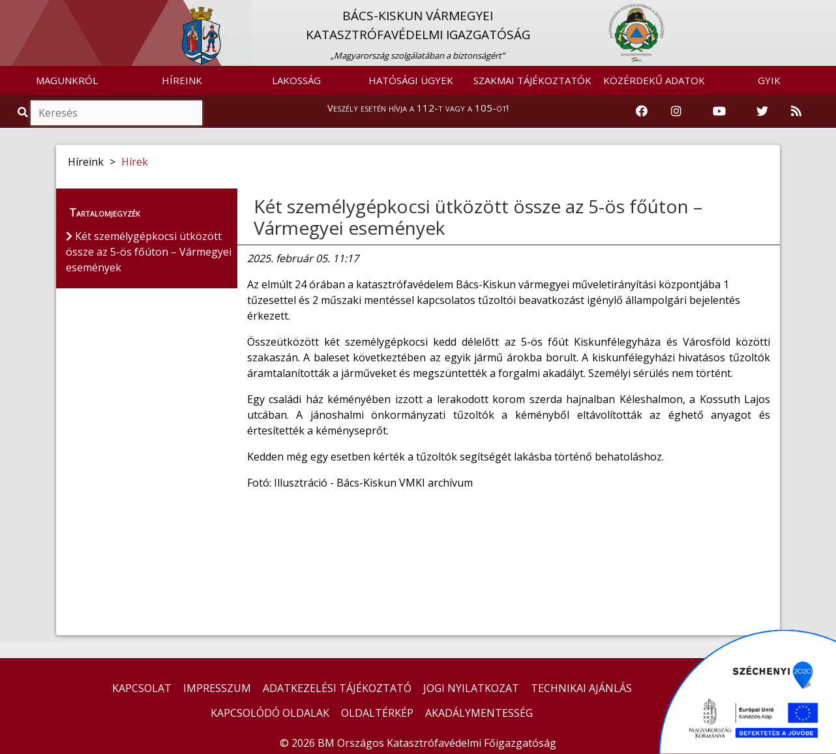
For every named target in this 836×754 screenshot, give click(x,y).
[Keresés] (116, 112)
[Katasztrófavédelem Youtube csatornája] (719, 111)
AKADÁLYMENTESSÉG (479, 713)
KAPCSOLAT (142, 688)
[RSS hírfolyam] (796, 111)
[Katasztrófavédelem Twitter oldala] (762, 111)
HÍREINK (182, 80)
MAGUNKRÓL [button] (67, 80)
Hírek (134, 162)
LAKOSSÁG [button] (296, 80)
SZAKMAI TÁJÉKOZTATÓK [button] (532, 80)
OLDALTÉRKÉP (377, 713)
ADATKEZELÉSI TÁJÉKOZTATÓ (337, 688)
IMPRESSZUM (217, 688)
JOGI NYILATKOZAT (471, 688)
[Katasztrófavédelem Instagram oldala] (676, 111)
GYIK (769, 80)
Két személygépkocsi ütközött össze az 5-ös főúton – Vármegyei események (478, 217)
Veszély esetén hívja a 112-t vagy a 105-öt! (418, 107)
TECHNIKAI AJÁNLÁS (581, 688)
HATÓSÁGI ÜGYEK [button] (410, 80)
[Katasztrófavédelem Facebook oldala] (641, 111)
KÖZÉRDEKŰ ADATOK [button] (654, 80)
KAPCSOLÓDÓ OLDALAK (270, 713)
